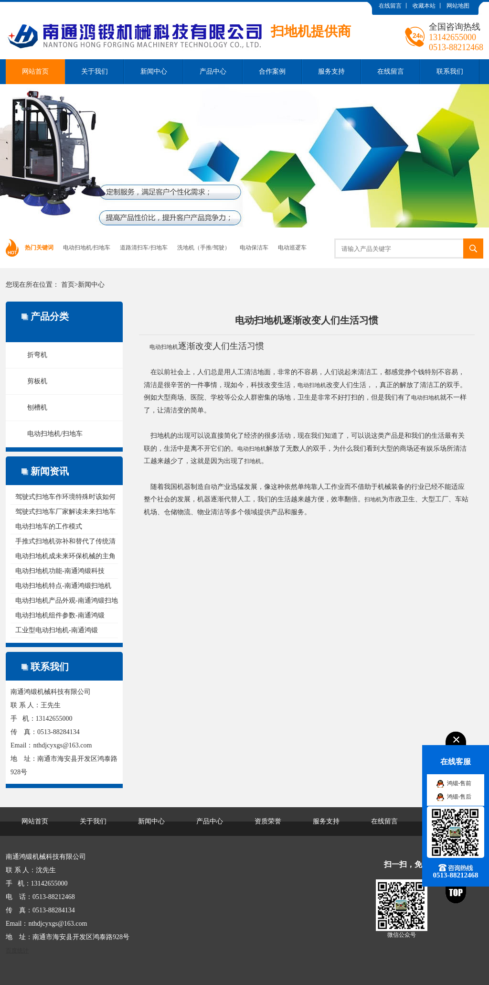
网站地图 (457, 5)
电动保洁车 (254, 247)
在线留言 (390, 5)
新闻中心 (153, 71)
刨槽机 (37, 407)
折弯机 (37, 354)
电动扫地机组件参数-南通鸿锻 (60, 615)
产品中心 (213, 71)
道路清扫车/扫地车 (143, 247)
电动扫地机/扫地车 (86, 247)
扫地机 (252, 461)
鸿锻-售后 (459, 796)
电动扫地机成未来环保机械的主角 (65, 556)
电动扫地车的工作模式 (48, 526)
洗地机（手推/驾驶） (203, 247)
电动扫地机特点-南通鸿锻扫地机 (63, 585)
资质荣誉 (268, 821)
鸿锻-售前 (459, 783)
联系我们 (449, 71)
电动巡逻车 (292, 247)
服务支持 (331, 71)
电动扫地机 (163, 347)
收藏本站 (424, 5)
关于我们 (94, 71)
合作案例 (272, 71)
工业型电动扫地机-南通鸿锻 (56, 630)
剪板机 (37, 381)
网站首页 (35, 71)
